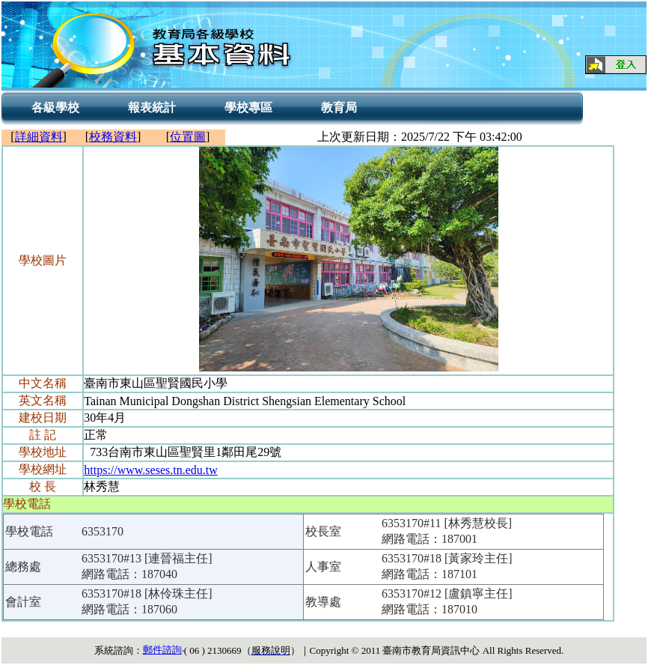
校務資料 (113, 136)
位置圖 (188, 136)
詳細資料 (39, 136)
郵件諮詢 (162, 649)
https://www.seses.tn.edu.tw (151, 470)
